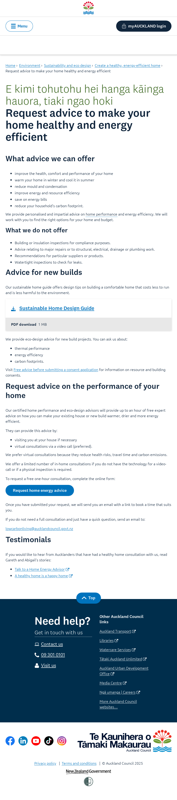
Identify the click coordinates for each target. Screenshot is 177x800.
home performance (101, 213)
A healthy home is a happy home (44, 575)
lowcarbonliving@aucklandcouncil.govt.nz (39, 528)
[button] (19, 26)
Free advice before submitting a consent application (56, 369)
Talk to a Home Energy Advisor (42, 569)
